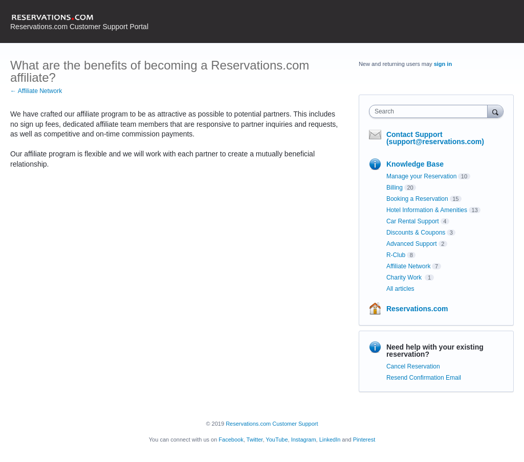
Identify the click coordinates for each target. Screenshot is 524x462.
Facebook (231, 439)
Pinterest (364, 439)
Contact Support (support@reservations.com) (435, 138)
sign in (443, 64)
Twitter (255, 439)
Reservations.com (417, 309)
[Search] (495, 111)
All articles (400, 288)
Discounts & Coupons (415, 232)
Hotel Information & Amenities (426, 210)
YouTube (277, 439)
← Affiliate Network (36, 91)
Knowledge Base (415, 164)
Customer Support (295, 424)
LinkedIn (330, 439)
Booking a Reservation (417, 198)
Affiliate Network (408, 266)
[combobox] (430, 111)
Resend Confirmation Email (423, 377)
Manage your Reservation (421, 176)
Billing (394, 187)
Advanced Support (411, 243)
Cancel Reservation (413, 366)
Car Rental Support (412, 221)
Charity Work (404, 277)
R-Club (395, 255)
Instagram (303, 439)
